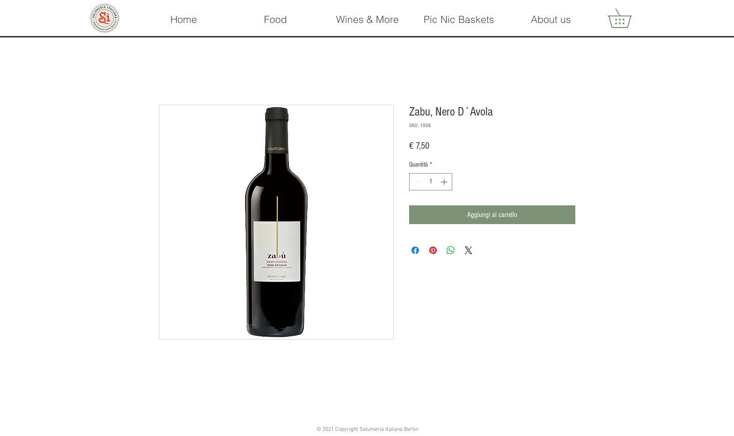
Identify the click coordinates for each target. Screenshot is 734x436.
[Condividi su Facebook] (415, 250)
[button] (367, 19)
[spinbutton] (430, 182)
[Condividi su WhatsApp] (450, 250)
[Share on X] (468, 250)
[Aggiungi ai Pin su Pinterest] (433, 250)
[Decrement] (416, 182)
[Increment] (445, 182)
